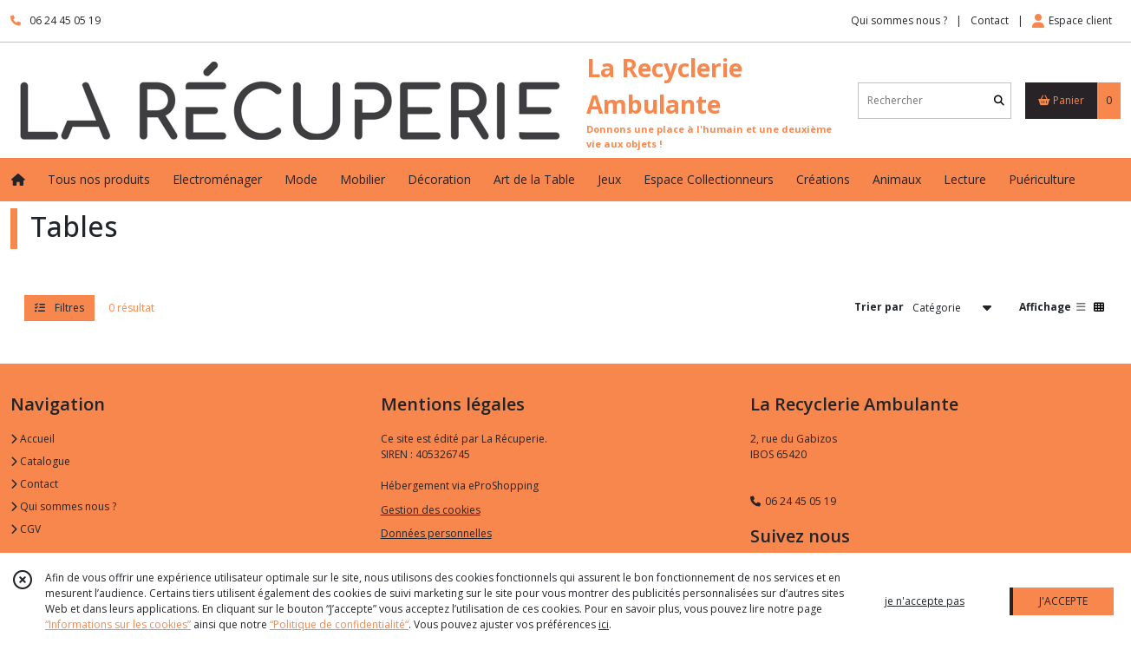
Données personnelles (436, 533)
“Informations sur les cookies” (118, 624)
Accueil (32, 438)
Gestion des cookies (431, 509)
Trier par (879, 306)
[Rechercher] (999, 100)
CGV (25, 529)
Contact (990, 20)
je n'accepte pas (924, 601)
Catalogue (40, 461)
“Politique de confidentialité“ (339, 624)
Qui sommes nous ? (63, 506)
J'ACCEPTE (1063, 601)
